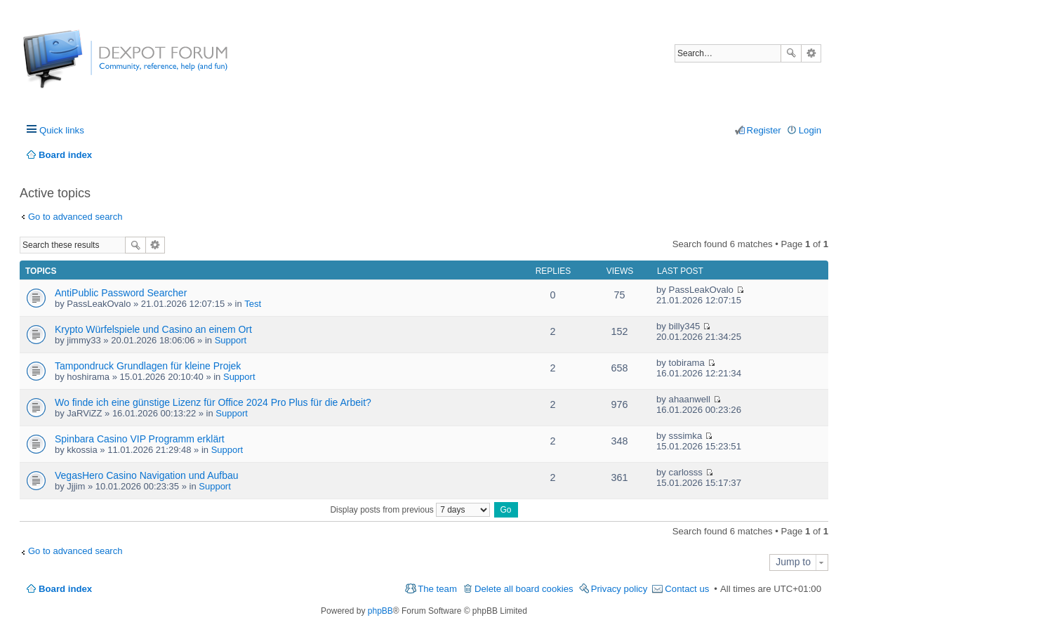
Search (791, 53)
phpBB (380, 611)
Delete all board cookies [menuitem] (524, 589)
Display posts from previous (410, 510)
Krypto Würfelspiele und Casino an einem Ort (153, 329)
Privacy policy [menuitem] (619, 589)
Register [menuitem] (764, 130)
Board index (65, 589)
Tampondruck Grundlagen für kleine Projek (148, 365)
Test (252, 303)
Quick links (61, 130)
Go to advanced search (75, 216)
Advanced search (811, 53)
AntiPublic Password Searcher (121, 292)
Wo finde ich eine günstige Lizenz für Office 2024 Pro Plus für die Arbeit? (213, 402)
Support (231, 340)
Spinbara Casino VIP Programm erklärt (140, 438)
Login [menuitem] (810, 130)
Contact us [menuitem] (687, 589)
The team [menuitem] (437, 589)
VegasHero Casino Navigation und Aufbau (147, 475)
